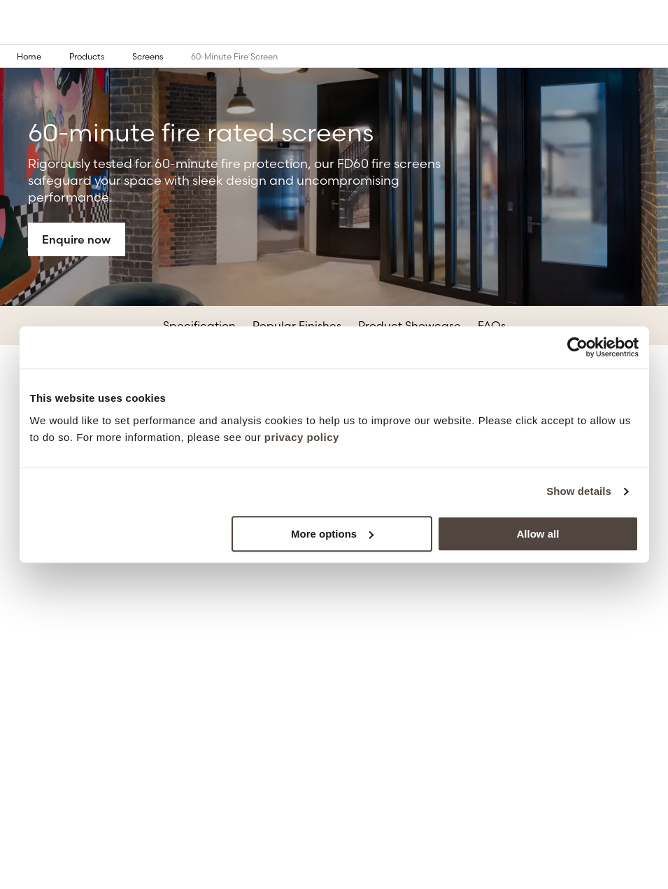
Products (96, 56)
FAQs (492, 325)
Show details (578, 491)
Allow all (538, 534)
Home (39, 56)
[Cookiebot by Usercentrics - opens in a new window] (577, 347)
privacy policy (301, 437)
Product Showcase (409, 325)
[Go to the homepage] (46, 23)
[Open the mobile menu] (648, 23)
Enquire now (76, 239)
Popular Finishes (297, 325)
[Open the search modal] (620, 23)
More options (332, 534)
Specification (199, 325)
